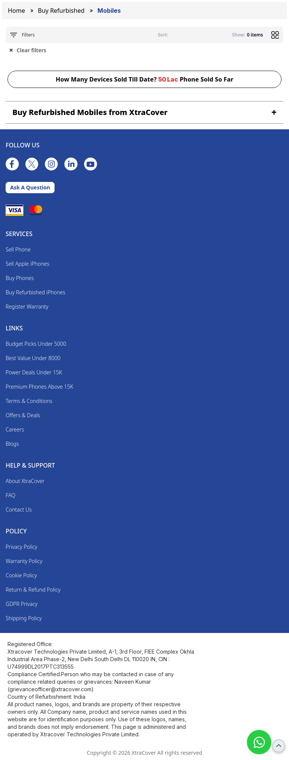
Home (16, 10)
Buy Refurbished (61, 10)
